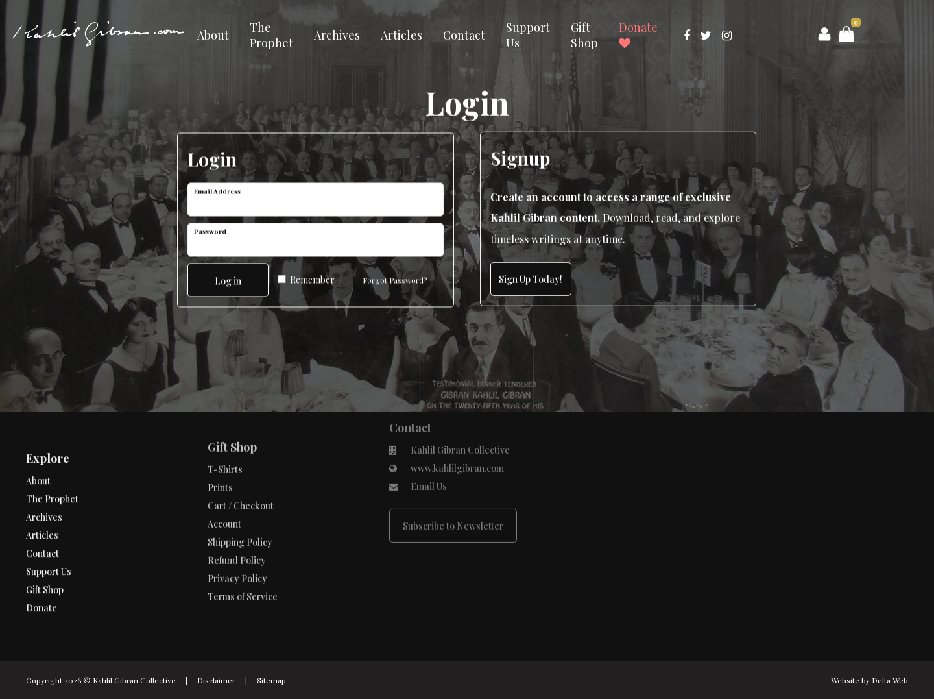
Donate (638, 34)
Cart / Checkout (241, 473)
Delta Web (890, 680)
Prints (220, 454)
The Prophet (271, 35)
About (213, 35)
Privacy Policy (237, 545)
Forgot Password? (395, 278)
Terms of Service (243, 564)
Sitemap (271, 680)
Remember (306, 278)
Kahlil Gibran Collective (134, 680)
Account (224, 491)
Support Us (528, 35)
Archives (337, 35)
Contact (464, 35)
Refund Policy (237, 527)
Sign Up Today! (530, 279)
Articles (401, 35)
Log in (228, 279)
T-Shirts (225, 436)
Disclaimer (216, 680)
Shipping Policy (240, 509)
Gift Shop (584, 35)
